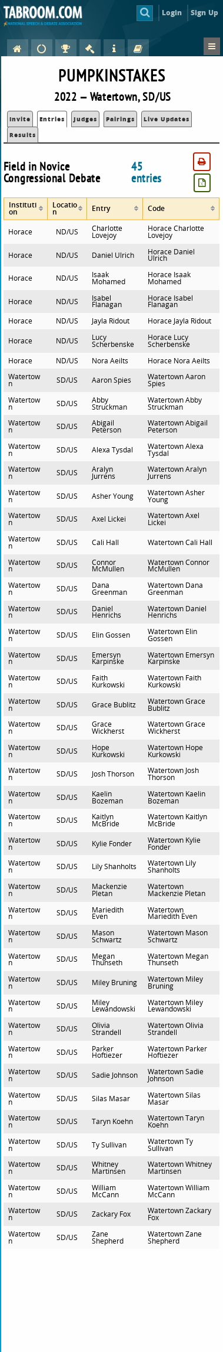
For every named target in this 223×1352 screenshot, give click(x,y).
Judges (85, 119)
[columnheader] (26, 208)
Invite (20, 119)
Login (172, 13)
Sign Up (204, 13)
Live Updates (166, 119)
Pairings (120, 119)
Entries (52, 119)
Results (22, 135)
